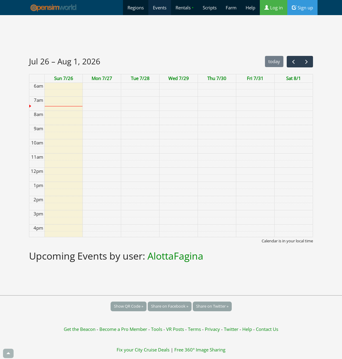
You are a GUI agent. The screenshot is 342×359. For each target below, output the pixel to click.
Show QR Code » (128, 306)
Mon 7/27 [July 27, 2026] (102, 78)
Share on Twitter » (212, 306)
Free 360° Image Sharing (199, 350)
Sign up (302, 8)
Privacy (212, 329)
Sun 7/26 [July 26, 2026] (63, 78)
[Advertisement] (171, 35)
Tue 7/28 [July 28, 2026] (140, 78)
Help (250, 8)
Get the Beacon (79, 329)
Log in (273, 8)
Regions (135, 8)
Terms (195, 329)
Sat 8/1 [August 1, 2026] (293, 78)
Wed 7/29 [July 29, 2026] (178, 78)
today (274, 61)
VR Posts (175, 329)
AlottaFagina (175, 255)
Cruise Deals (156, 350)
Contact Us (267, 329)
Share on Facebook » (169, 306)
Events (159, 8)
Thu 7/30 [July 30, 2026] (216, 78)
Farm (231, 8)
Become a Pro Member (123, 329)
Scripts (210, 8)
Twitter (231, 329)
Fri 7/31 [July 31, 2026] (255, 78)
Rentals (185, 8)
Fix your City (130, 350)
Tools (157, 329)
